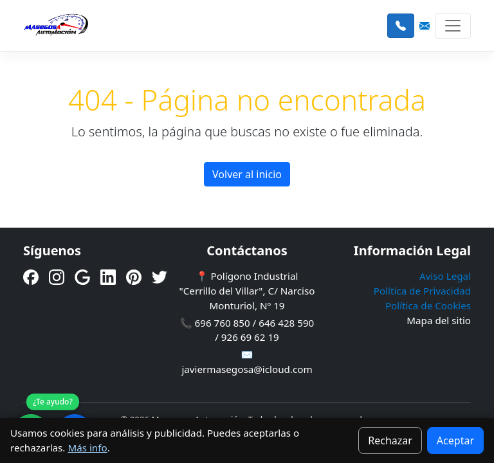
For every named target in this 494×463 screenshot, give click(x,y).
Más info (87, 447)
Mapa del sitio (439, 320)
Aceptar (455, 440)
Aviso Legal (445, 275)
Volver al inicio (247, 174)
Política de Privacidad (422, 290)
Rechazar (390, 440)
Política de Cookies (428, 305)
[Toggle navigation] (453, 26)
